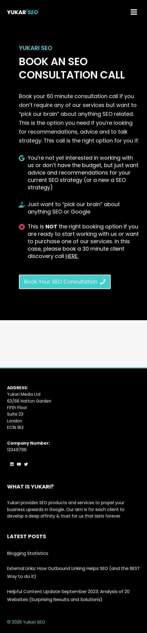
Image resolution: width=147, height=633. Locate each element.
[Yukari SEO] (22, 12)
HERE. (72, 256)
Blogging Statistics (27, 553)
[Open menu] (134, 12)
